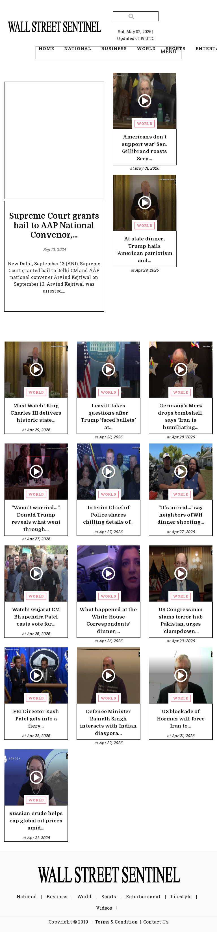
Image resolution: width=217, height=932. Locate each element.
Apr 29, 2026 (147, 270)
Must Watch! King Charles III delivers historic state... (35, 413)
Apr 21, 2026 (183, 735)
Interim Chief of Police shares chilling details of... (108, 515)
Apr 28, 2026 (110, 437)
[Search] (136, 16)
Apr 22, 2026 (38, 735)
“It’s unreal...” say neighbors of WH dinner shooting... (180, 515)
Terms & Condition (116, 922)
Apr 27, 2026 (38, 538)
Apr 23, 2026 (183, 640)
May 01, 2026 (146, 168)
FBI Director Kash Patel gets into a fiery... (36, 719)
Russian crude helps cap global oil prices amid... (36, 821)
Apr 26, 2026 (38, 633)
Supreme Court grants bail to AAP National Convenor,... (54, 226)
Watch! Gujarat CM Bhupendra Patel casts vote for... (36, 617)
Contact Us (155, 922)
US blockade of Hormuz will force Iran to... (181, 719)
